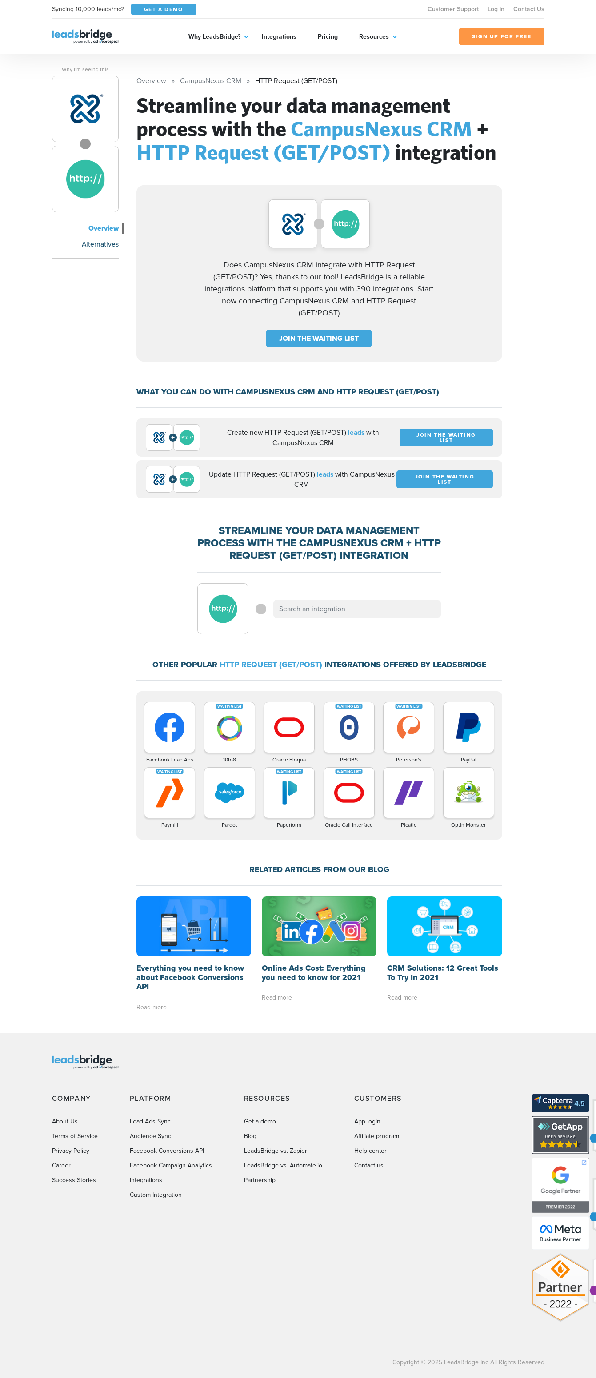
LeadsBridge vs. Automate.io (283, 1165)
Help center (370, 1150)
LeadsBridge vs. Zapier (275, 1150)
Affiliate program (376, 1136)
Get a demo (260, 1121)
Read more (151, 1007)
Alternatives (100, 244)
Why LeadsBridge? (214, 36)
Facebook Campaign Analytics (171, 1165)
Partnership (260, 1180)
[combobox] (357, 609)
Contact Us (528, 9)
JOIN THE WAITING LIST (319, 338)
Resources (374, 36)
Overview (103, 228)
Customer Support (453, 9)
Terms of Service (75, 1136)
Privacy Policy (70, 1150)
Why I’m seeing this (85, 69)
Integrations (279, 36)
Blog (250, 1136)
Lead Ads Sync (150, 1121)
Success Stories (74, 1180)
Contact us (369, 1165)
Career (61, 1165)
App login (367, 1121)
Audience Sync (150, 1136)
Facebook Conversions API (167, 1150)
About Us (65, 1121)
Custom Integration (156, 1194)
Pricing (328, 36)
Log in (496, 9)
